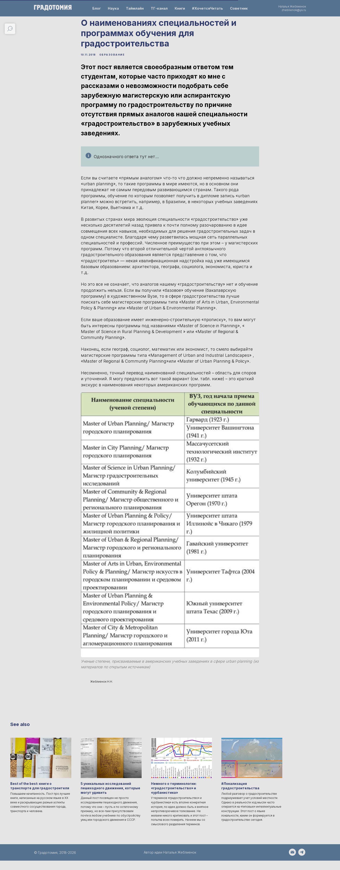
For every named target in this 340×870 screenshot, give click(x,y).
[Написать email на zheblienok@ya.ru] (292, 864)
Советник (239, 8)
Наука (113, 8)
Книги (180, 8)
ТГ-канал (159, 8)
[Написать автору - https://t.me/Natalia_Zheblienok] (301, 864)
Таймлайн (135, 8)
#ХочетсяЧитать (207, 8)
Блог (96, 8)
